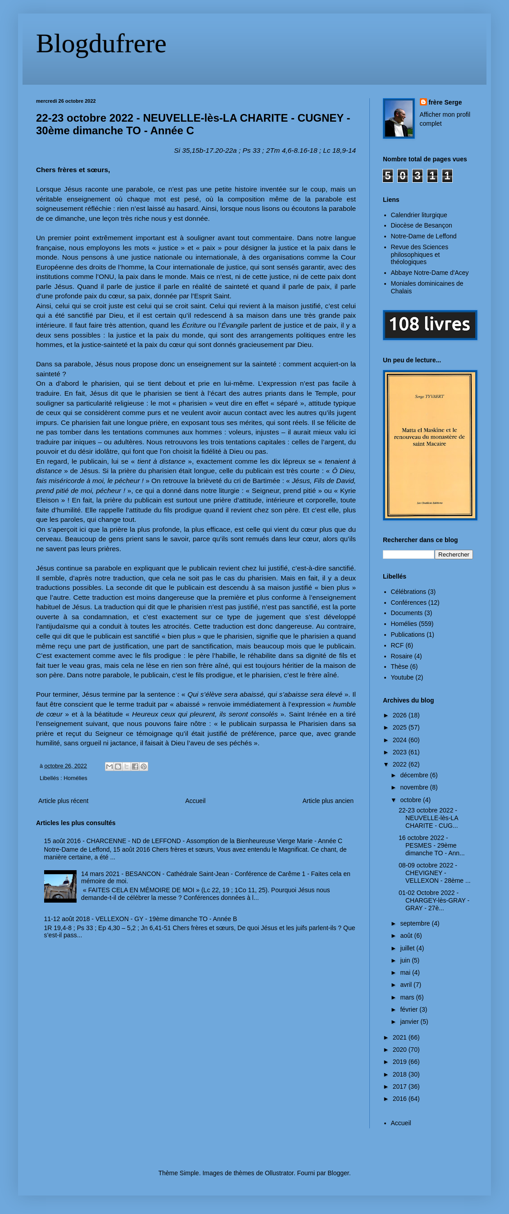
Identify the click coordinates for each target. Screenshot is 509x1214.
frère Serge (445, 102)
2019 (401, 1061)
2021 (401, 1037)
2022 (401, 764)
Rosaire (402, 656)
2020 (401, 1049)
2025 (401, 727)
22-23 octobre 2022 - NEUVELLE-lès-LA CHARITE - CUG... (428, 818)
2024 (401, 740)
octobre (411, 799)
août (407, 935)
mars (408, 997)
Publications (408, 634)
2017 (401, 1086)
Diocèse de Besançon (421, 225)
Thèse (400, 666)
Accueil (195, 800)
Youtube (402, 677)
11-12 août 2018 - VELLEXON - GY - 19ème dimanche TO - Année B (140, 918)
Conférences (409, 602)
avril (407, 984)
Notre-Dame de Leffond (424, 236)
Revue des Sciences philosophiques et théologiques (420, 254)
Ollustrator (279, 1173)
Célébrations (409, 591)
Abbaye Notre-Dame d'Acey (430, 272)
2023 (401, 752)
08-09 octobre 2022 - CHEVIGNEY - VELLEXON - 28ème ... (435, 873)
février (409, 1009)
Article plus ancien (328, 800)
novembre (415, 787)
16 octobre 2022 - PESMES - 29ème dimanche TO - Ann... (432, 845)
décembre (415, 775)
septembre (416, 923)
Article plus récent (63, 800)
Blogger (338, 1173)
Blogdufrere (101, 43)
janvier (410, 1021)
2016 (401, 1098)
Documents (407, 612)
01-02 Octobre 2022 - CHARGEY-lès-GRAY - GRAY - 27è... (434, 900)
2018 (401, 1074)
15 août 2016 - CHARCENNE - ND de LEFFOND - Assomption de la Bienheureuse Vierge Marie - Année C (193, 840)
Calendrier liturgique (419, 215)
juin (406, 960)
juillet (408, 948)
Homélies (75, 778)
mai (406, 972)
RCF (397, 645)
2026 (401, 715)
